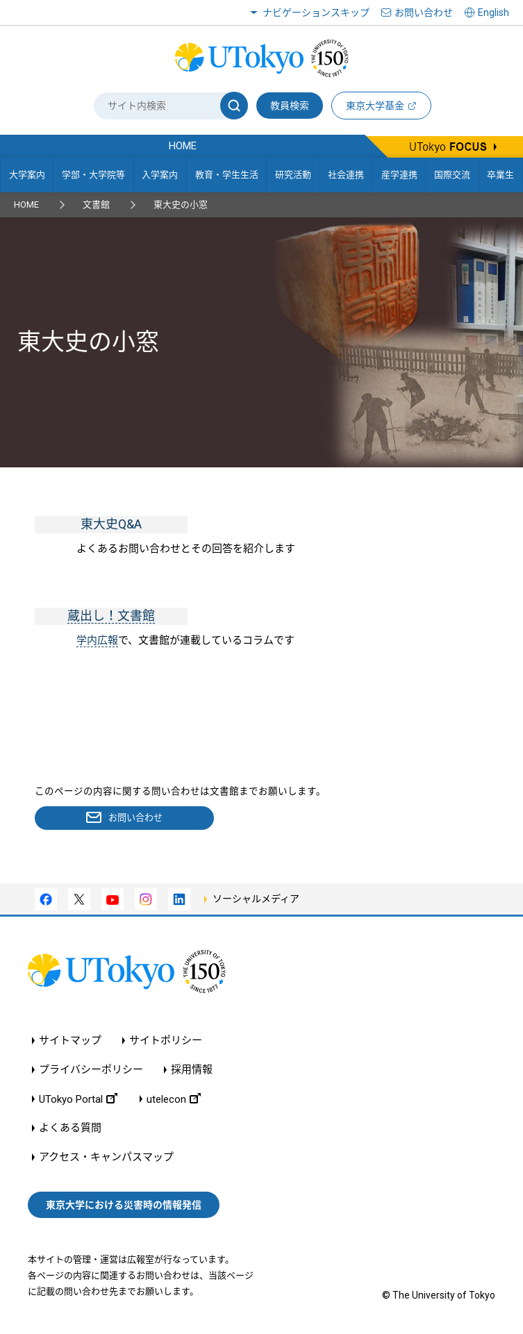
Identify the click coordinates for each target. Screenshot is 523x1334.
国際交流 (452, 174)
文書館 (96, 204)
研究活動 (293, 174)
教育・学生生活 (226, 174)
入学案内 (160, 174)
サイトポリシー (165, 1041)
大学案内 (27, 174)
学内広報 (97, 640)
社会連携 (346, 174)
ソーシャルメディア (256, 900)
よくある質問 (70, 1129)
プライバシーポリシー (91, 1070)
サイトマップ (70, 1041)
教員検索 (289, 105)
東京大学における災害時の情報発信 (123, 1205)
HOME (26, 204)
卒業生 (500, 174)
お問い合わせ (424, 12)
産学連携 (399, 174)
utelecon (174, 1100)
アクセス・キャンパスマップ (106, 1158)
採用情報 (192, 1070)
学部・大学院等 (93, 174)
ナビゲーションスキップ (316, 12)
